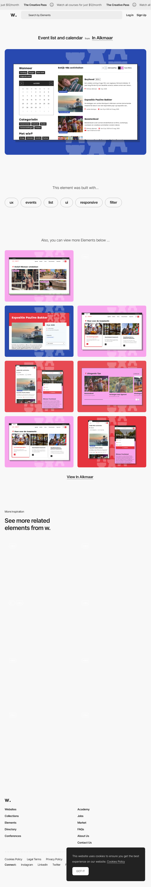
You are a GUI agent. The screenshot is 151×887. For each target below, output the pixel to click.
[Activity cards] (39, 276)
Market (81, 822)
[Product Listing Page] (39, 622)
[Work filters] (39, 565)
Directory (11, 829)
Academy (83, 809)
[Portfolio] (39, 734)
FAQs (80, 829)
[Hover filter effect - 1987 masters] (39, 678)
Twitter (56, 864)
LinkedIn (43, 864)
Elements (10, 822)
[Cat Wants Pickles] (111, 678)
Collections (12, 816)
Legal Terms (34, 859)
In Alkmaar (102, 38)
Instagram (27, 864)
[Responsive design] (39, 386)
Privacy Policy (54, 859)
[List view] (111, 622)
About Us (83, 836)
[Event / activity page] (39, 331)
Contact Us (84, 842)
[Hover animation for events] (111, 276)
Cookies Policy (13, 859)
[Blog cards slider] (111, 386)
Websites (10, 809)
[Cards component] (111, 331)
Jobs (80, 816)
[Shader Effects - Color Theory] (111, 563)
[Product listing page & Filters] (111, 734)
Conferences (13, 836)
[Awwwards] (14, 15)
